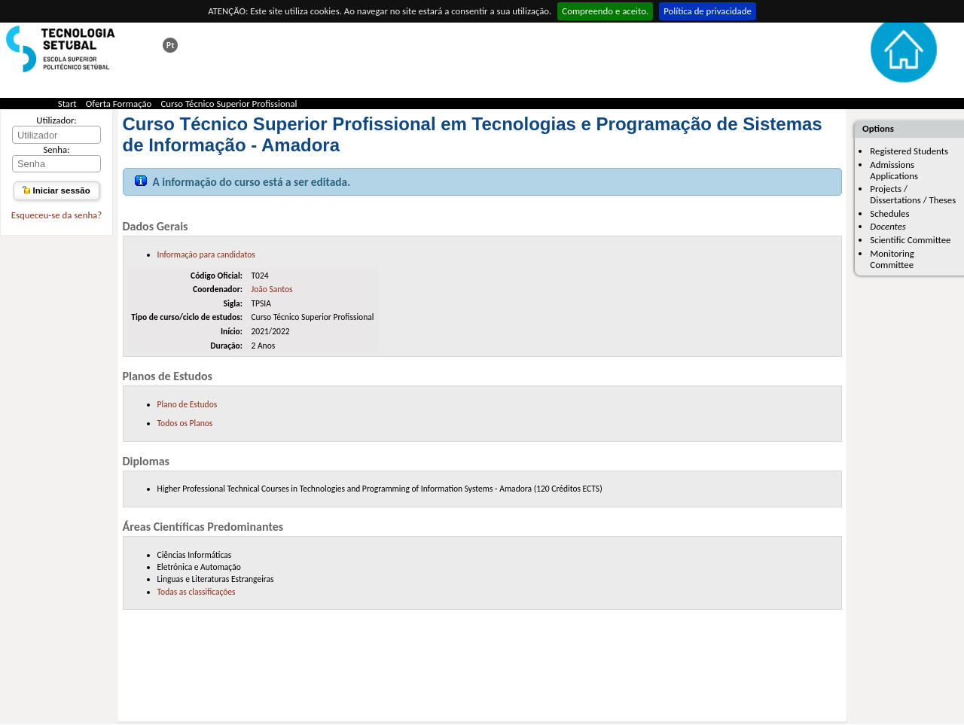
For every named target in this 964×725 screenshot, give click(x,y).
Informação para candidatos (206, 254)
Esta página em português (170, 45)
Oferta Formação (119, 103)
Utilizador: (56, 120)
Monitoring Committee (892, 259)
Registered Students (909, 151)
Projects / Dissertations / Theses (913, 194)
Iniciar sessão (56, 190)
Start (67, 103)
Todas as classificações (196, 591)
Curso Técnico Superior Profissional (229, 103)
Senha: (56, 149)
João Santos (271, 289)
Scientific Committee (910, 239)
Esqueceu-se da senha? (56, 215)
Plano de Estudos (187, 404)
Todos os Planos (185, 423)
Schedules (889, 213)
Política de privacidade (708, 11)
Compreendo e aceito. (605, 11)
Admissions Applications (894, 170)
